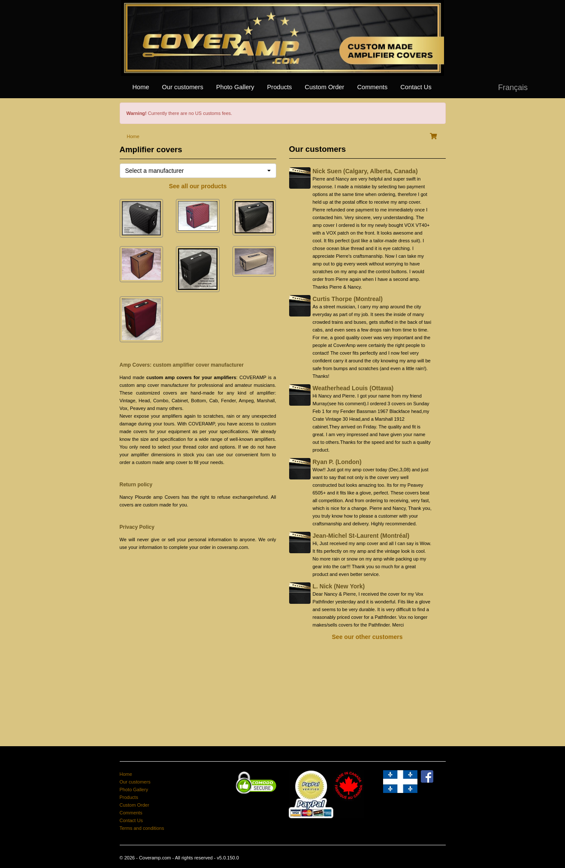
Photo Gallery (235, 87)
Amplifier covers (151, 149)
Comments (372, 87)
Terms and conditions (142, 828)
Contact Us (416, 87)
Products (279, 87)
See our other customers (367, 636)
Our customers (182, 87)
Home (141, 87)
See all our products (198, 186)
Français (513, 87)
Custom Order (324, 87)
